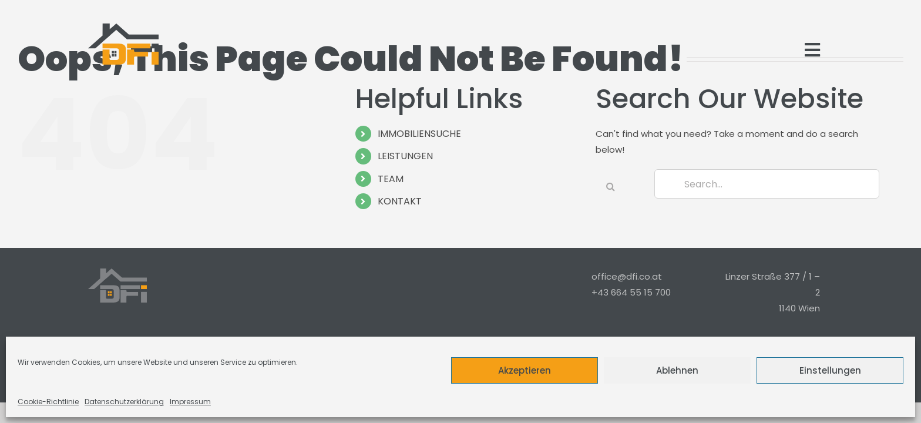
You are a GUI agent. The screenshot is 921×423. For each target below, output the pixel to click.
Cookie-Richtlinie (48, 402)
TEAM (391, 179)
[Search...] (766, 184)
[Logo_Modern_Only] (123, 44)
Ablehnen (677, 370)
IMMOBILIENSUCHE (419, 133)
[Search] (610, 186)
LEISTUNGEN (405, 156)
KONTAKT (400, 201)
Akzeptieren (524, 370)
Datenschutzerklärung (124, 402)
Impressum (190, 402)
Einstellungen (830, 370)
